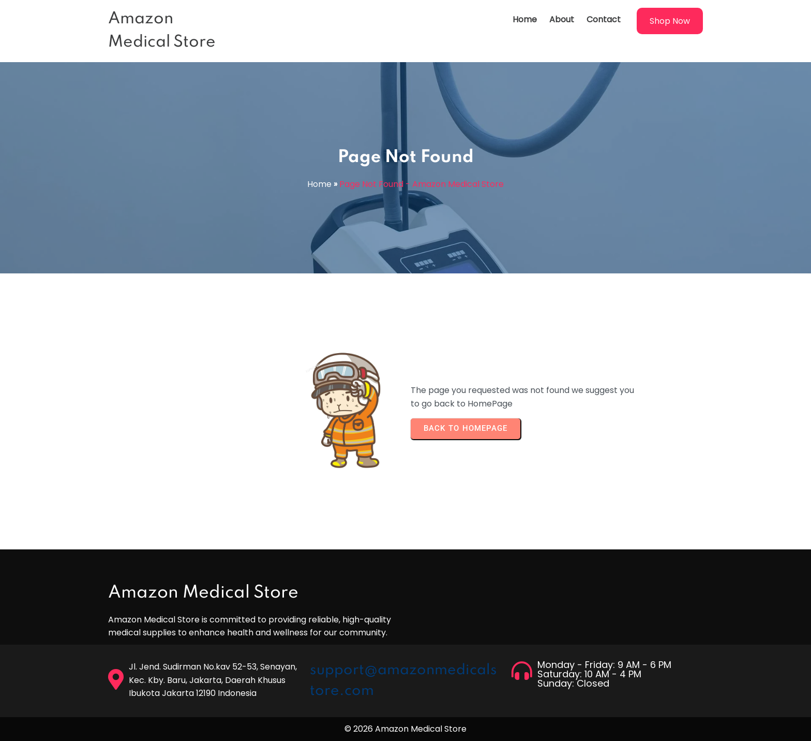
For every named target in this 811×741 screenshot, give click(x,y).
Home (319, 184)
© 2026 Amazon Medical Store (405, 729)
